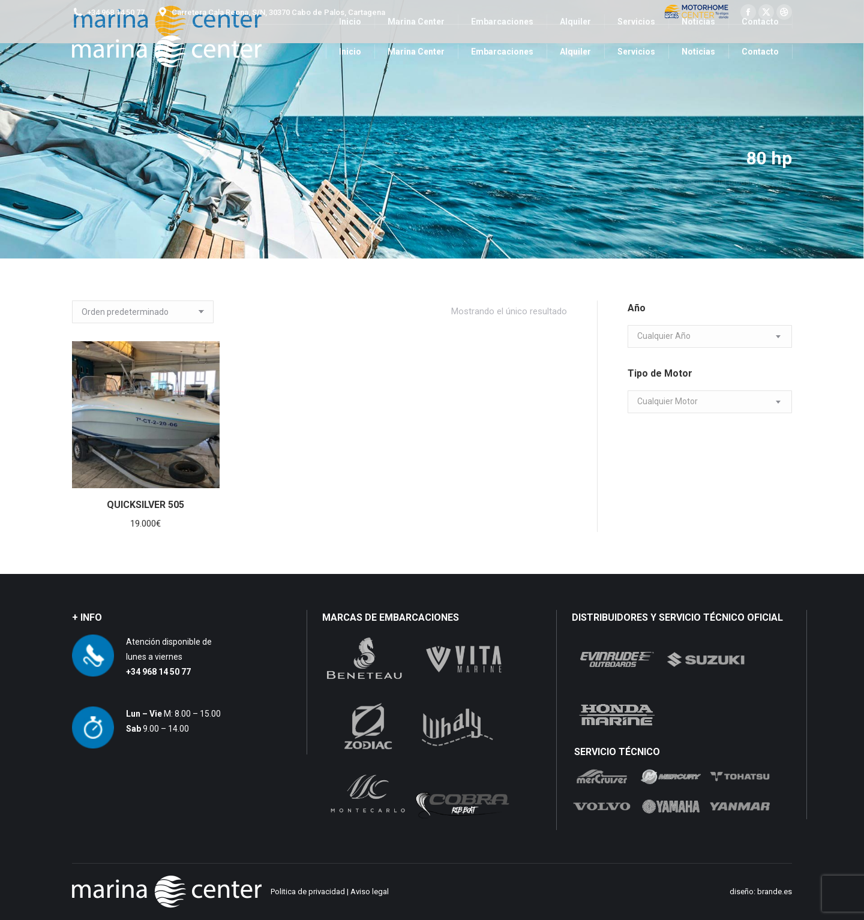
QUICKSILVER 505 (145, 504)
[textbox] (664, 336)
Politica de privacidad (308, 891)
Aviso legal (369, 891)
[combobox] (710, 336)
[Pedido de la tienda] (143, 311)
